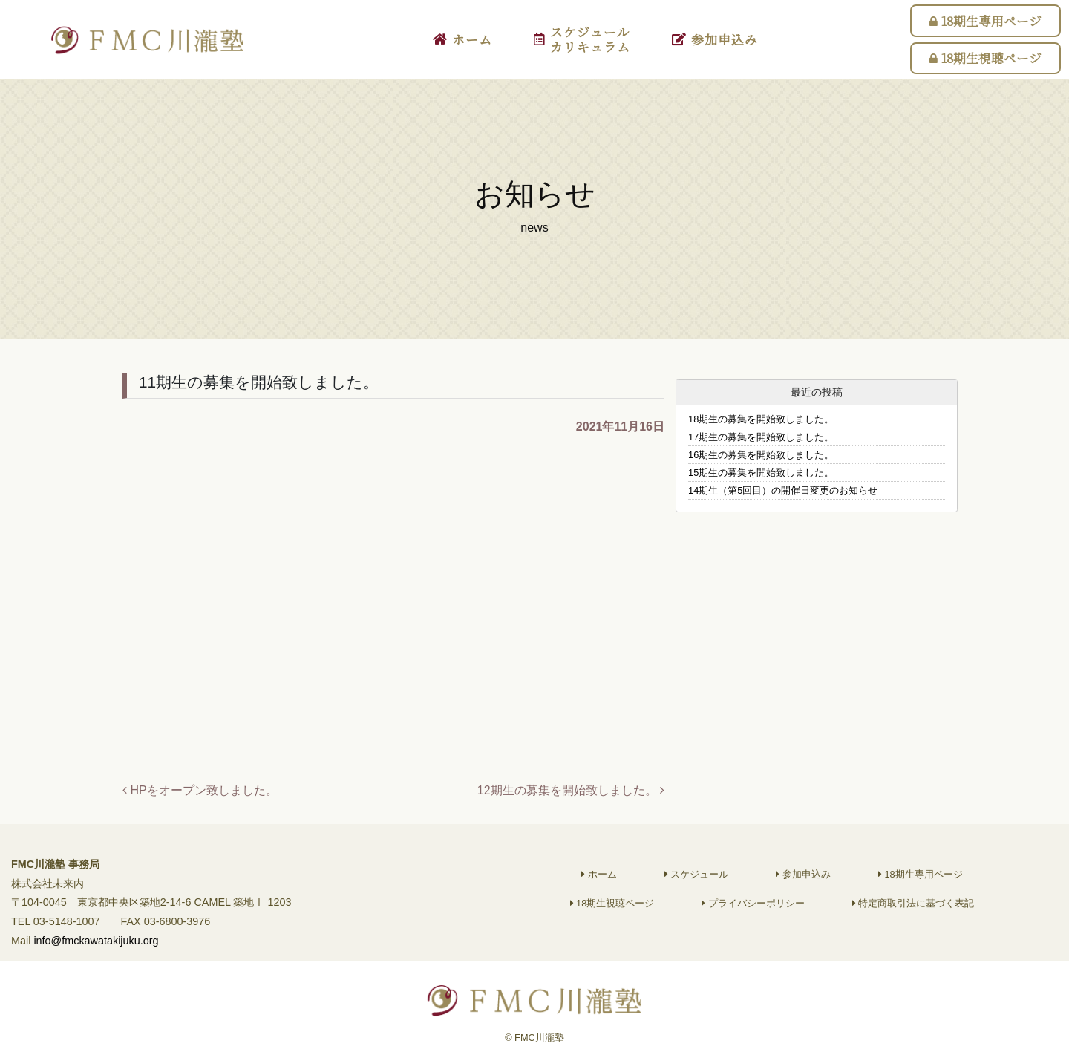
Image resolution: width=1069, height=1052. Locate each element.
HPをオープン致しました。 (200, 790)
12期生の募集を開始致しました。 (570, 790)
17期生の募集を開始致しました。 (761, 436)
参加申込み (715, 39)
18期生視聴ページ (985, 58)
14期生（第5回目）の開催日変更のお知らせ (782, 490)
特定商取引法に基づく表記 (913, 912)
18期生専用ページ (985, 21)
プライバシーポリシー (753, 912)
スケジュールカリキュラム (582, 39)
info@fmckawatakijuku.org (95, 949)
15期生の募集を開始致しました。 (761, 472)
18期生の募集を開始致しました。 (761, 419)
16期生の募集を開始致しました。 (761, 454)
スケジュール (696, 883)
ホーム (462, 39)
